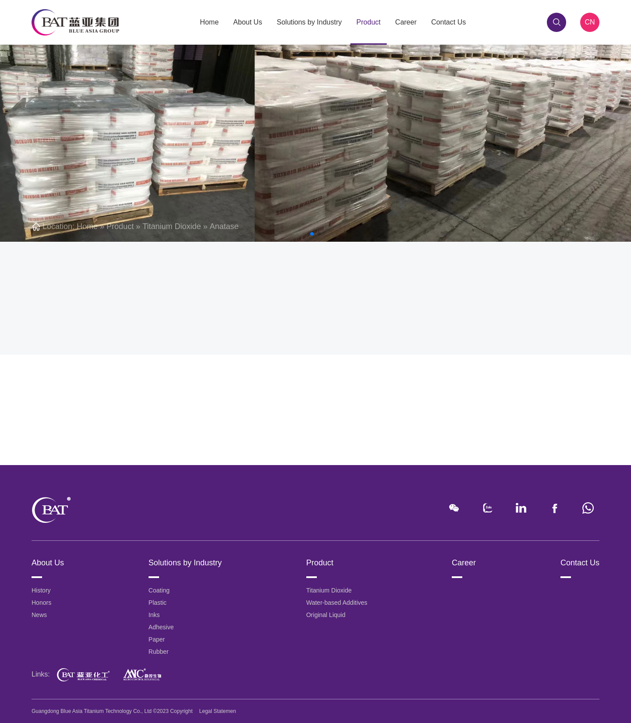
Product (368, 22)
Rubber (159, 651)
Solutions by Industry (309, 22)
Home (209, 22)
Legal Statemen (217, 711)
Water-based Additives (337, 602)
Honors (41, 602)
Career (406, 22)
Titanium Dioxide (171, 226)
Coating (159, 590)
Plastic (158, 602)
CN (590, 22)
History (41, 590)
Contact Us (448, 22)
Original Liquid (326, 614)
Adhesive (161, 627)
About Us (247, 22)
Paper (157, 639)
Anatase (224, 226)
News (39, 614)
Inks (154, 614)
